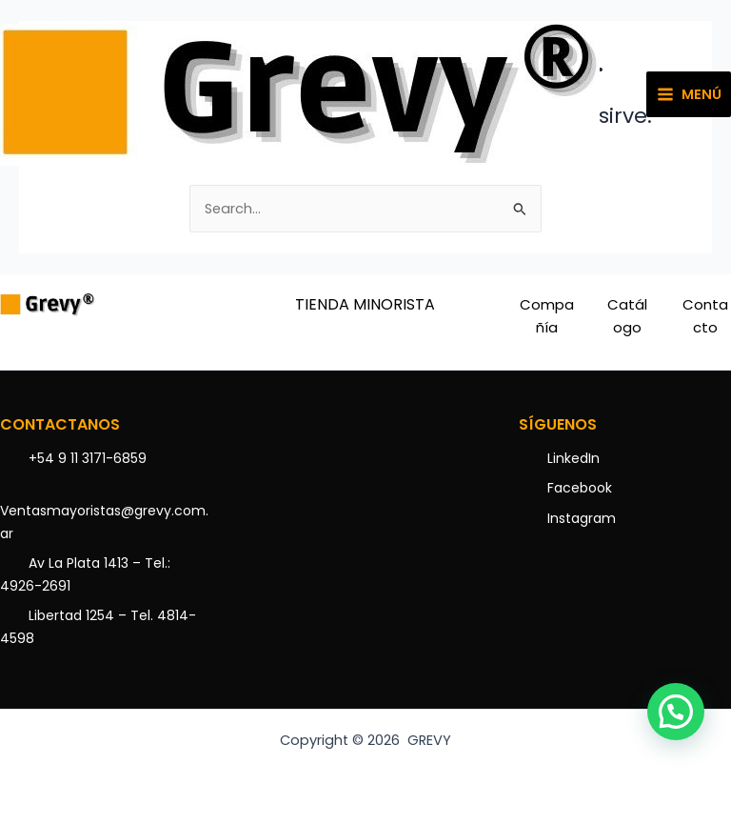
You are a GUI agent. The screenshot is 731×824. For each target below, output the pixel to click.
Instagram (581, 518)
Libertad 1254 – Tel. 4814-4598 (98, 627)
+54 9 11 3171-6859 (88, 458)
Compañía (547, 315)
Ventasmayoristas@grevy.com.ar (104, 522)
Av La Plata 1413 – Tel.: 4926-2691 (85, 574)
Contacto (705, 315)
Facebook (579, 487)
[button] (675, 711)
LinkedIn (573, 458)
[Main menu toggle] (688, 94)
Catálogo (627, 315)
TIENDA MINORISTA (365, 304)
